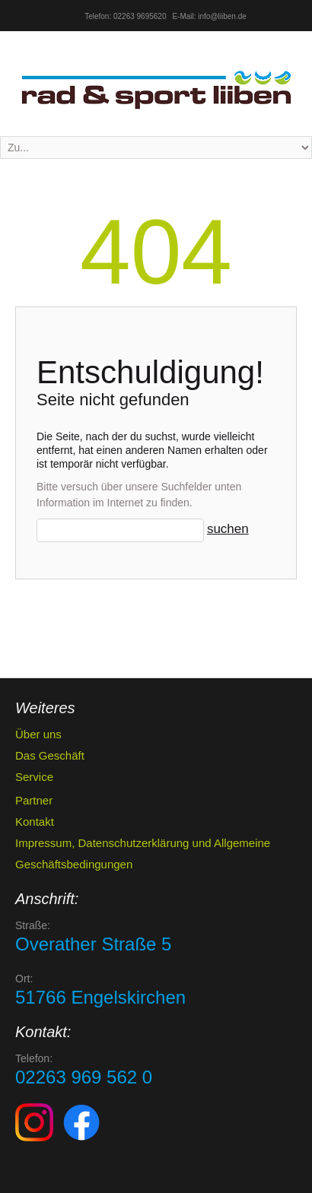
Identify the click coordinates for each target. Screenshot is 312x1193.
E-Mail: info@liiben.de (209, 16)
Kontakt (34, 821)
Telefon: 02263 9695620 (125, 16)
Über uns (38, 734)
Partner (34, 800)
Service (34, 776)
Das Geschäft (49, 755)
